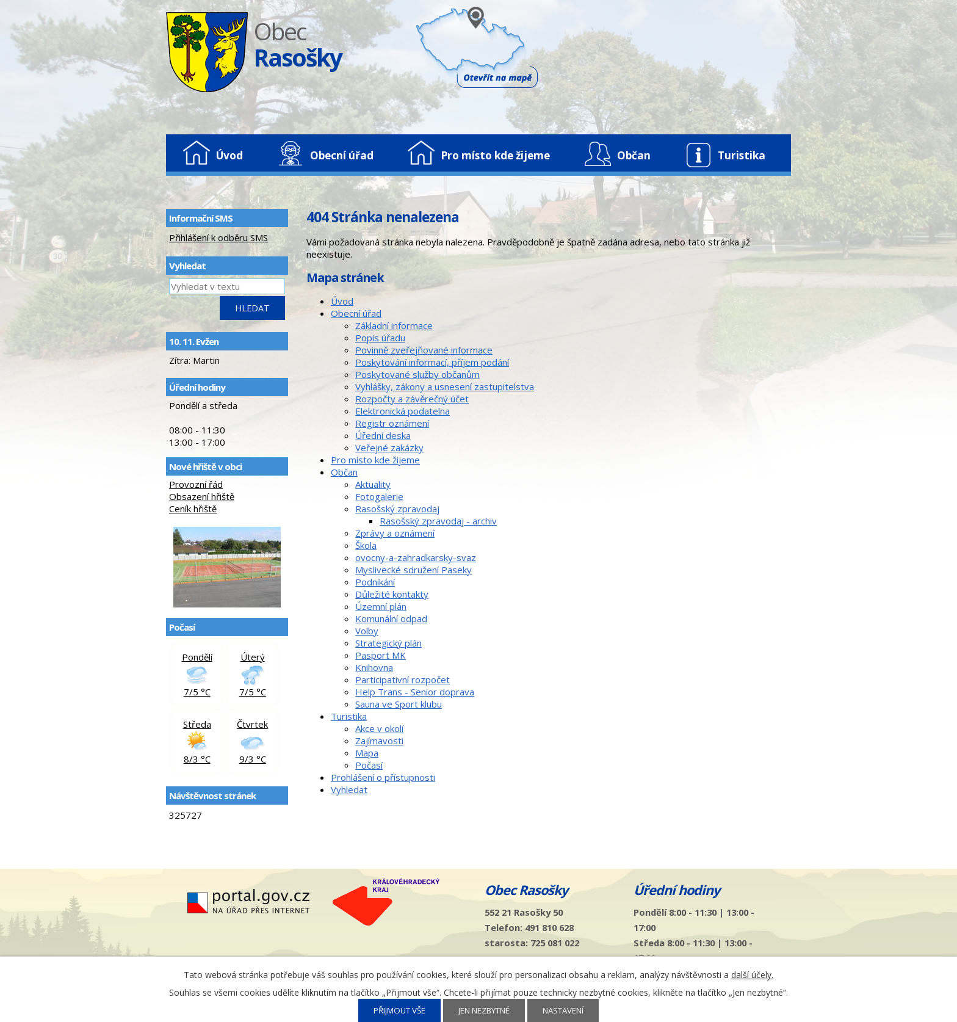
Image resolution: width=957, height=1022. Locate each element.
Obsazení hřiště (201, 496)
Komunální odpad (391, 618)
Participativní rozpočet (402, 679)
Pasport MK (380, 655)
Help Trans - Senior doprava (414, 692)
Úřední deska (383, 435)
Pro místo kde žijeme (495, 155)
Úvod (229, 155)
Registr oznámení (392, 423)
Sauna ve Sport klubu (398, 704)
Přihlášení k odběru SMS (218, 237)
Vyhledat (349, 789)
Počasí (369, 765)
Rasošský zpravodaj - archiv (438, 521)
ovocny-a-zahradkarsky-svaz (415, 557)
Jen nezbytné (484, 1010)
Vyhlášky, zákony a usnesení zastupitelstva (444, 386)
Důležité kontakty (391, 594)
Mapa (366, 753)
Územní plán (380, 606)
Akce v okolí (379, 728)
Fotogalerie (379, 496)
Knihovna (374, 667)
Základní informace (394, 325)
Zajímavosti (379, 740)
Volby (366, 631)
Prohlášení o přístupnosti (383, 777)
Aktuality (373, 484)
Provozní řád (196, 484)
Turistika (741, 155)
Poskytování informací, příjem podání (432, 362)
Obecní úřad (342, 155)
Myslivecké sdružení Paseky (413, 570)
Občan (634, 155)
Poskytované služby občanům (417, 374)
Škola (366, 545)
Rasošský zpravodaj (397, 508)
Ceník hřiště (193, 508)
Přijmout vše (399, 1010)
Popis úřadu (380, 338)
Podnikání (375, 582)
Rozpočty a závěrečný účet (412, 399)
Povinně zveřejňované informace (424, 350)
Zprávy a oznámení (395, 533)
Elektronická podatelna (402, 411)
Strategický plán (388, 643)
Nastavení (563, 1010)
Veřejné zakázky (389, 447)
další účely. (752, 974)
